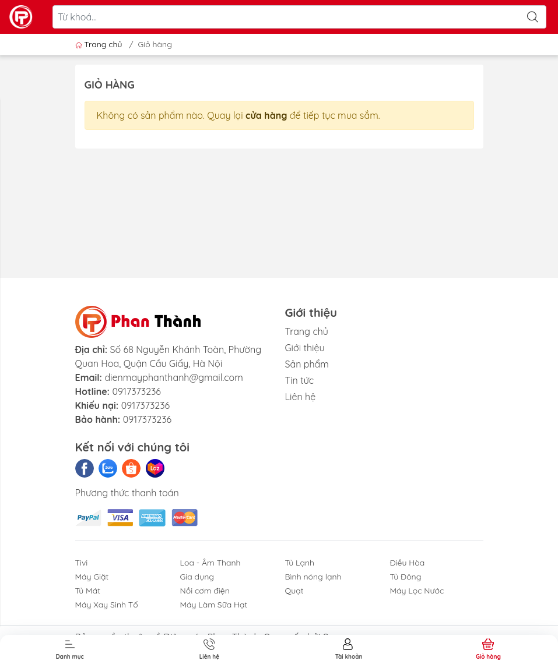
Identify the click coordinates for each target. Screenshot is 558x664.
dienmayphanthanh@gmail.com (173, 377)
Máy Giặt (92, 576)
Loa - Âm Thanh (210, 562)
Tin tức (299, 380)
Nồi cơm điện (205, 590)
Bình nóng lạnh (313, 576)
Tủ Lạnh (300, 562)
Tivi (81, 562)
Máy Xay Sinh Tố (106, 604)
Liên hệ (300, 396)
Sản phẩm (307, 364)
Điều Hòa (407, 562)
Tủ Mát (87, 590)
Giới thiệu (305, 348)
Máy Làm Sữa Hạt (214, 604)
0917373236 (136, 391)
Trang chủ (100, 44)
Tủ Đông (406, 576)
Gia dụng (197, 576)
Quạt (294, 590)
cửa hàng (266, 115)
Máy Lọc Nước (417, 590)
